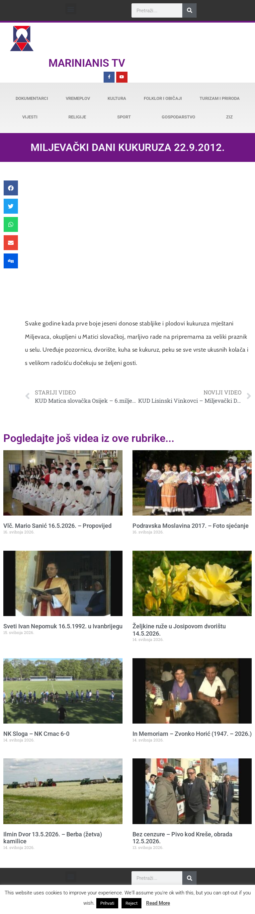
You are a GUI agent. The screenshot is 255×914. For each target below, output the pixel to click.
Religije (77, 116)
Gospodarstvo (178, 116)
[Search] (189, 10)
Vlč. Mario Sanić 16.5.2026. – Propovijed (57, 525)
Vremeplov (78, 98)
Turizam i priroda (220, 98)
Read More (158, 903)
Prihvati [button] (107, 903)
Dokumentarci (32, 98)
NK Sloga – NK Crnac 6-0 (36, 733)
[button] (70, 8)
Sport (124, 116)
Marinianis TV (86, 63)
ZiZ (229, 116)
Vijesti (30, 116)
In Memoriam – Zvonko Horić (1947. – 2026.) (192, 733)
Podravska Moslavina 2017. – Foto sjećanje (190, 525)
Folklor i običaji (163, 98)
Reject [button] (131, 903)
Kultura (117, 98)
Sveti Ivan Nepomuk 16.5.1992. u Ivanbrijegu (63, 626)
